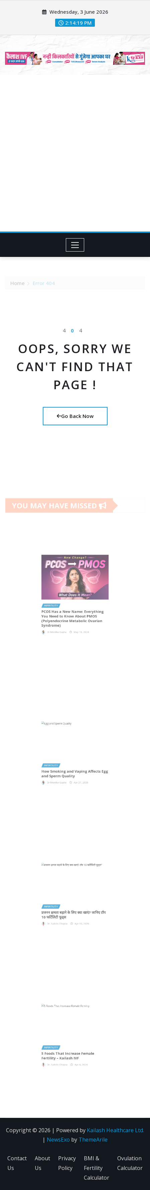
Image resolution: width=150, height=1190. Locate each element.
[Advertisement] (75, 153)
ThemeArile (93, 1139)
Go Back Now (75, 416)
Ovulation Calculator (130, 1163)
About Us (42, 1163)
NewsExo (58, 1139)
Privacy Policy (67, 1163)
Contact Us (17, 1163)
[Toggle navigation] (75, 245)
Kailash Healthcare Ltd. (115, 1130)
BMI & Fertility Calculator (96, 1168)
